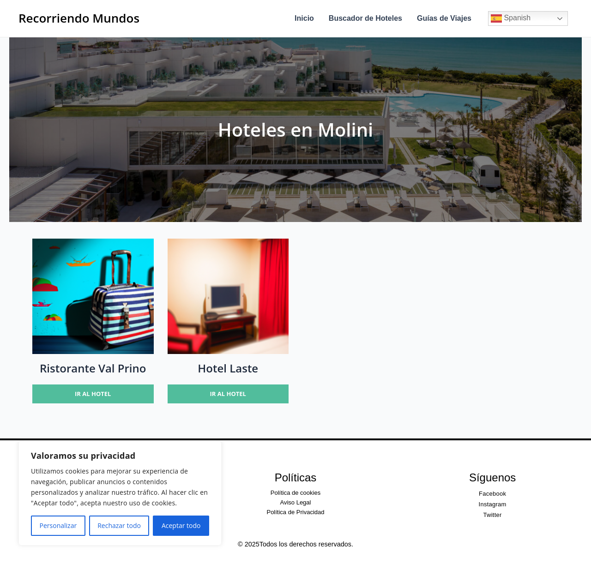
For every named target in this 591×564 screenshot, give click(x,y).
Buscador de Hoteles (365, 18)
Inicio (304, 18)
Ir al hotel (93, 394)
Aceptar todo (181, 525)
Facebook (492, 493)
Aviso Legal (295, 502)
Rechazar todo (119, 525)
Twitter (492, 514)
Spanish (511, 18)
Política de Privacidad (295, 512)
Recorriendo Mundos (78, 18)
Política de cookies (295, 492)
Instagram (493, 504)
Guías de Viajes (444, 18)
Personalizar (58, 525)
